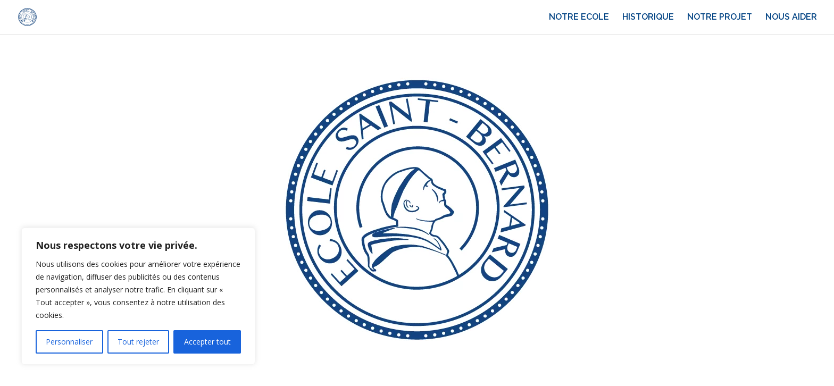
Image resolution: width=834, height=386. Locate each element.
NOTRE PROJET (719, 17)
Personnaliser (69, 342)
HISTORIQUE (648, 17)
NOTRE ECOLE (579, 17)
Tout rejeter (138, 342)
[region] (138, 296)
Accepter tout (207, 342)
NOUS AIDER (791, 17)
